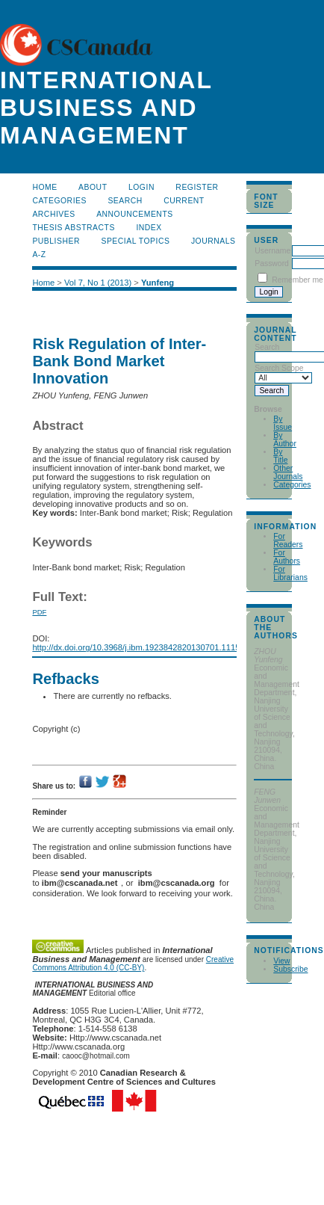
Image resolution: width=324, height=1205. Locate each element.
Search (125, 201)
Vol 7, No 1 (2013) (97, 282)
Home (44, 187)
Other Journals (287, 472)
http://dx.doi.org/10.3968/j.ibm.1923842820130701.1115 (136, 647)
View (281, 961)
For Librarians (290, 573)
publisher (56, 241)
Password (272, 263)
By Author (284, 439)
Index (148, 228)
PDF (39, 612)
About (92, 187)
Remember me (297, 280)
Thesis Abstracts (73, 228)
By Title (280, 456)
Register (196, 187)
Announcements (134, 214)
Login (141, 187)
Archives (53, 214)
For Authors (286, 557)
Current (183, 201)
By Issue (282, 423)
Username (272, 251)
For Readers (287, 540)
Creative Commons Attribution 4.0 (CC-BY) (133, 963)
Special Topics (135, 241)
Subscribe (290, 969)
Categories (292, 485)
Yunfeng (157, 282)
